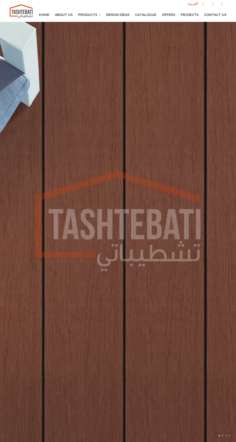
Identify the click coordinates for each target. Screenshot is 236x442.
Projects (189, 15)
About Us (64, 15)
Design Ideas (118, 15)
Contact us (215, 15)
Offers (168, 15)
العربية (193, 3)
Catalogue (145, 15)
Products (89, 15)
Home (44, 15)
